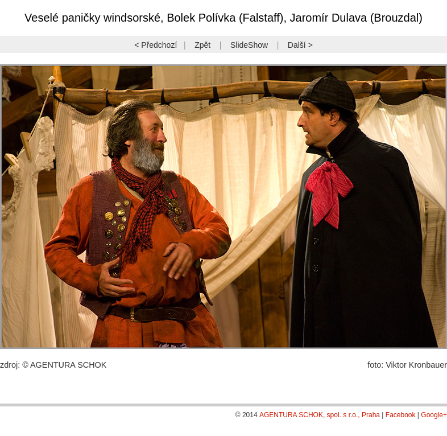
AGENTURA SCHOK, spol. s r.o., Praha (319, 415)
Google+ (434, 415)
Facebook (401, 415)
